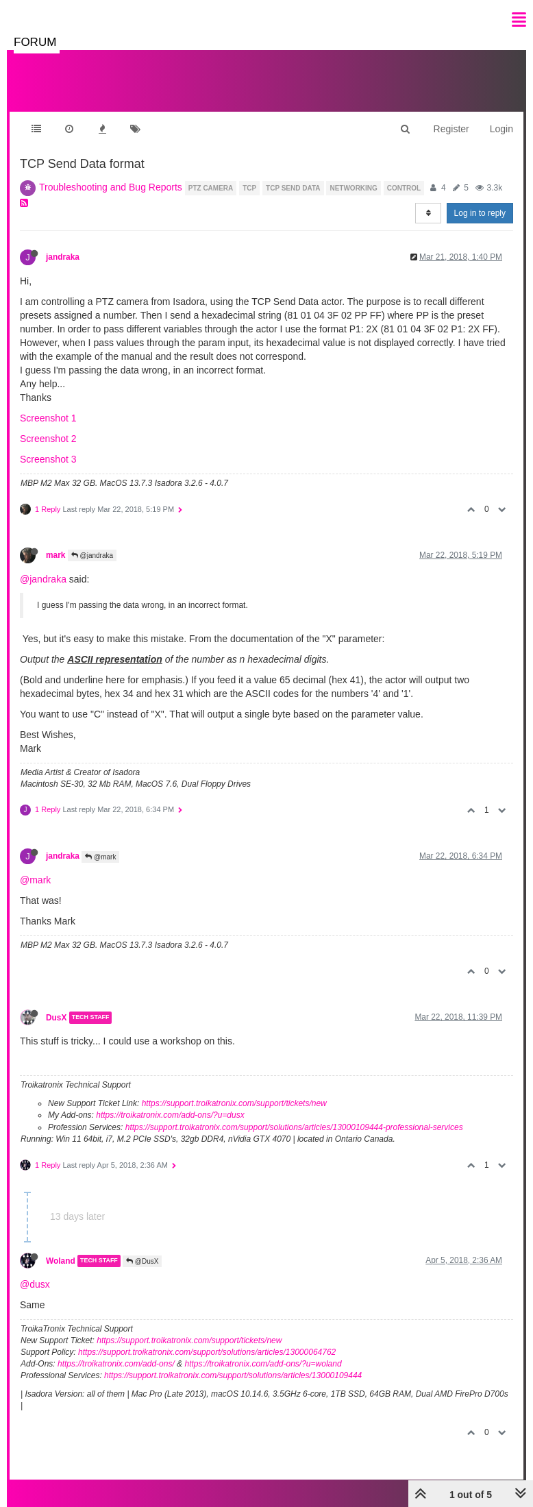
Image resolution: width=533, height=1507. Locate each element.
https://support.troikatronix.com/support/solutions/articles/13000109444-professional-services (294, 1127)
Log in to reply (480, 213)
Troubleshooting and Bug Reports (110, 187)
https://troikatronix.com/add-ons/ (116, 1364)
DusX (56, 1017)
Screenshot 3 (48, 459)
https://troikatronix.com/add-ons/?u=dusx (170, 1115)
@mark (100, 857)
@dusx (35, 1284)
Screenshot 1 (48, 418)
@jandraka (92, 555)
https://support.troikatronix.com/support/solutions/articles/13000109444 (233, 1375)
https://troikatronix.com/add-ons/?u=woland (262, 1364)
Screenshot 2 (48, 438)
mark (55, 555)
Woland (60, 1261)
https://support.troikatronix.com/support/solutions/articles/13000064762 (207, 1352)
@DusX (142, 1261)
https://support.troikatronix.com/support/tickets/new (234, 1103)
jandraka (62, 257)
